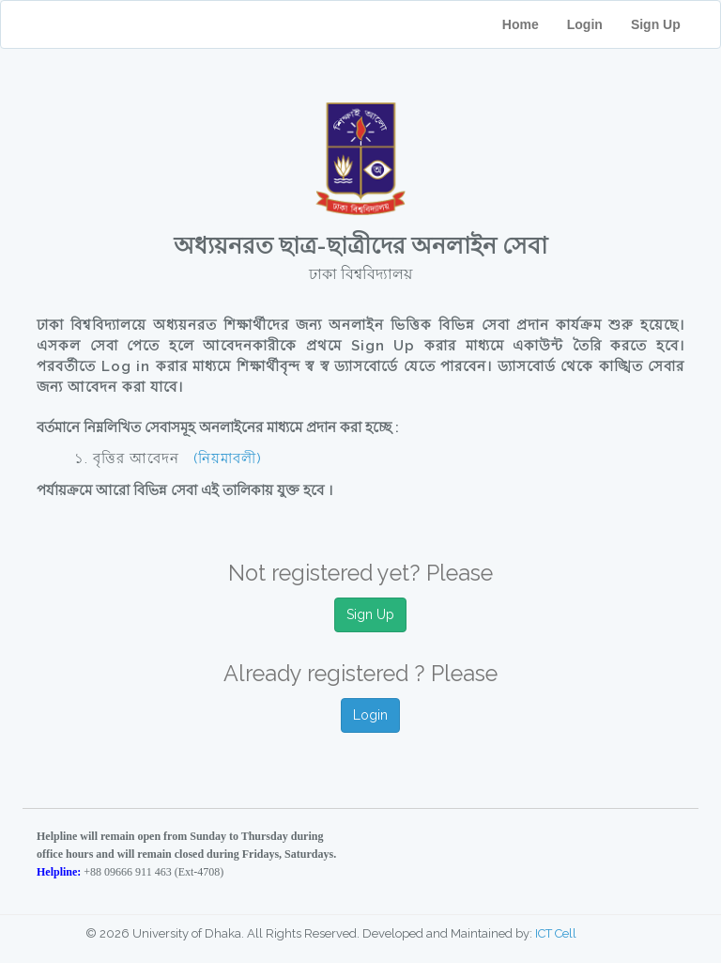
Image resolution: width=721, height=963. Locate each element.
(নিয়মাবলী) (227, 458)
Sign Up (668, 24)
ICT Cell (555, 933)
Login (585, 24)
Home (520, 24)
